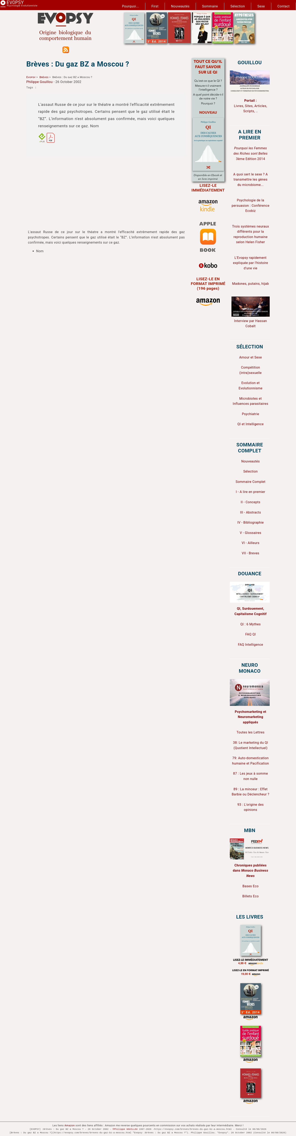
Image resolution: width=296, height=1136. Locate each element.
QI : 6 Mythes (250, 624)
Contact (284, 6)
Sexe (261, 6)
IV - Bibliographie (250, 522)
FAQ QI (250, 634)
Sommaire (210, 6)
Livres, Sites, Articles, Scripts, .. (250, 106)
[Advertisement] (106, 189)
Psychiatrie (250, 414)
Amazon (70, 1125)
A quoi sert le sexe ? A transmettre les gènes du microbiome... (250, 179)
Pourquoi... (130, 6)
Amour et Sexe (250, 357)
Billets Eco (250, 896)
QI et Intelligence (250, 424)
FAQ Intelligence (250, 645)
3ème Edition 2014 (251, 153)
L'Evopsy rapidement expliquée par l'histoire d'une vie (250, 263)
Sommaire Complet (250, 482)
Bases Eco (250, 886)
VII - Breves (250, 553)
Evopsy (31, 77)
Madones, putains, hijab (250, 284)
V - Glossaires (250, 533)
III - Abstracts (250, 512)
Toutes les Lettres (251, 732)
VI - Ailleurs (251, 543)
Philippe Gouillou (39, 82)
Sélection (237, 6)
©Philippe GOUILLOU (125, 1129)
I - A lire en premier (250, 492)
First (154, 6)
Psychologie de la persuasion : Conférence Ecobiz (250, 205)
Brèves (44, 77)
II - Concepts (250, 502)
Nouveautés (180, 6)
